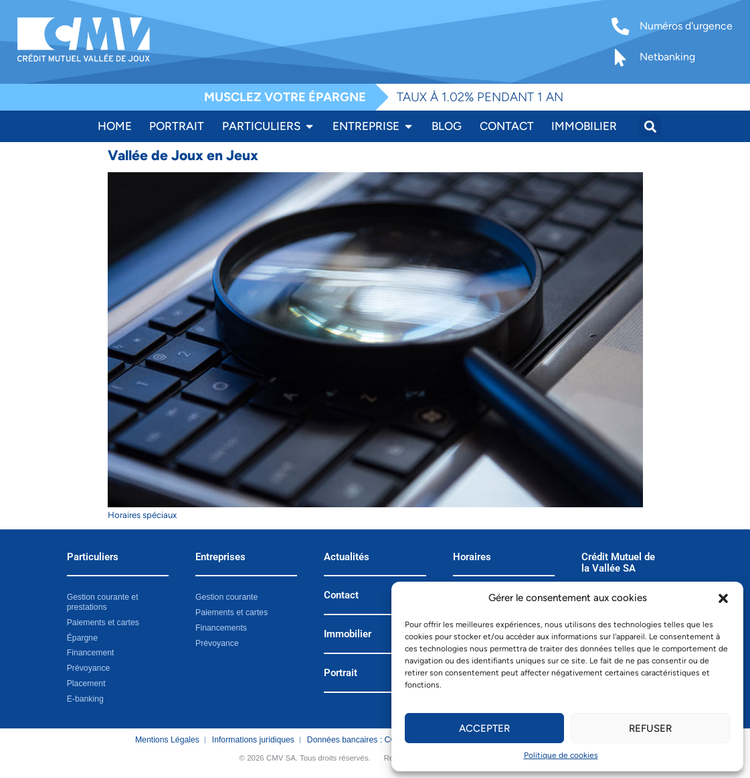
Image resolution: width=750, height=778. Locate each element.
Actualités (346, 557)
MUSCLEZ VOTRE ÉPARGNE (285, 97)
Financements (221, 628)
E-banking (85, 698)
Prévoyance (88, 668)
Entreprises (220, 557)
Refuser (650, 728)
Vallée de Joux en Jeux (183, 155)
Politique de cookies (561, 755)
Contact (341, 595)
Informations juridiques (253, 739)
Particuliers (92, 557)
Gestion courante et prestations (102, 602)
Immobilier (347, 634)
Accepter (484, 728)
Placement (86, 683)
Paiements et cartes (103, 622)
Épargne (82, 638)
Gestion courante (226, 597)
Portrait (340, 673)
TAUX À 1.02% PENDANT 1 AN (480, 97)
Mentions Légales (167, 739)
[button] (723, 598)
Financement (90, 652)
